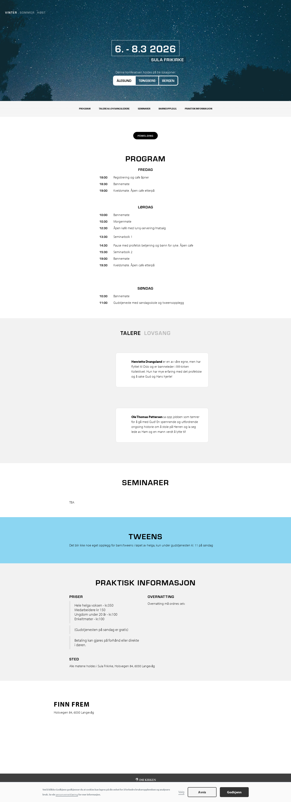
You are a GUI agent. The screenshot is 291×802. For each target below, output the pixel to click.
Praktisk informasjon (198, 108)
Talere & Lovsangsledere (114, 108)
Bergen (168, 80)
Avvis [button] (202, 792)
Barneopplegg (168, 108)
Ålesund (124, 80)
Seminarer (144, 108)
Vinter (11, 12)
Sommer (27, 12)
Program (85, 108)
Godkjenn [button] (234, 792)
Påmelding (146, 135)
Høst (41, 12)
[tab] (131, 333)
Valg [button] (181, 792)
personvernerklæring (67, 794)
